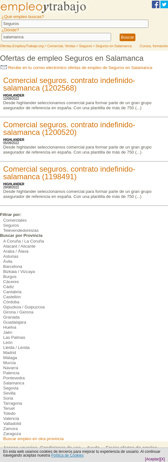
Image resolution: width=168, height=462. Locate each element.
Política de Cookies (67, 455)
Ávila (7, 261)
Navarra (10, 367)
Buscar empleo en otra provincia (33, 438)
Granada (11, 317)
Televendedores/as (21, 230)
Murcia (9, 362)
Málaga (10, 357)
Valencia (11, 418)
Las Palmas (14, 337)
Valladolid (12, 423)
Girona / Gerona (18, 312)
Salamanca (13, 383)
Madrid (9, 352)
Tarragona (12, 403)
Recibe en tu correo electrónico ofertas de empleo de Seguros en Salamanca (76, 67)
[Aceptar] (152, 459)
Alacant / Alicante (19, 246)
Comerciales (15, 220)
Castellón (12, 296)
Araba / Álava (15, 251)
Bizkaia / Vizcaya (19, 271)
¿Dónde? (10, 30)
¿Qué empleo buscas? (23, 16)
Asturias (10, 256)
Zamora (10, 428)
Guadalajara (14, 322)
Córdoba (11, 302)
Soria (8, 398)
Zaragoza (12, 433)
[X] (162, 459)
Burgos (9, 276)
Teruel (9, 408)
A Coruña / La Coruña (23, 241)
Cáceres (11, 281)
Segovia (10, 388)
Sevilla (9, 393)
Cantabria (12, 291)
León (8, 342)
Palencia (11, 372)
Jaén (7, 332)
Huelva (9, 327)
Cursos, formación (154, 46)
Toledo (9, 413)
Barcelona (12, 266)
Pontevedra (14, 378)
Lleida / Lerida (16, 347)
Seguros (11, 225)
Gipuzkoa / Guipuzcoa (24, 307)
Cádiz (8, 286)
